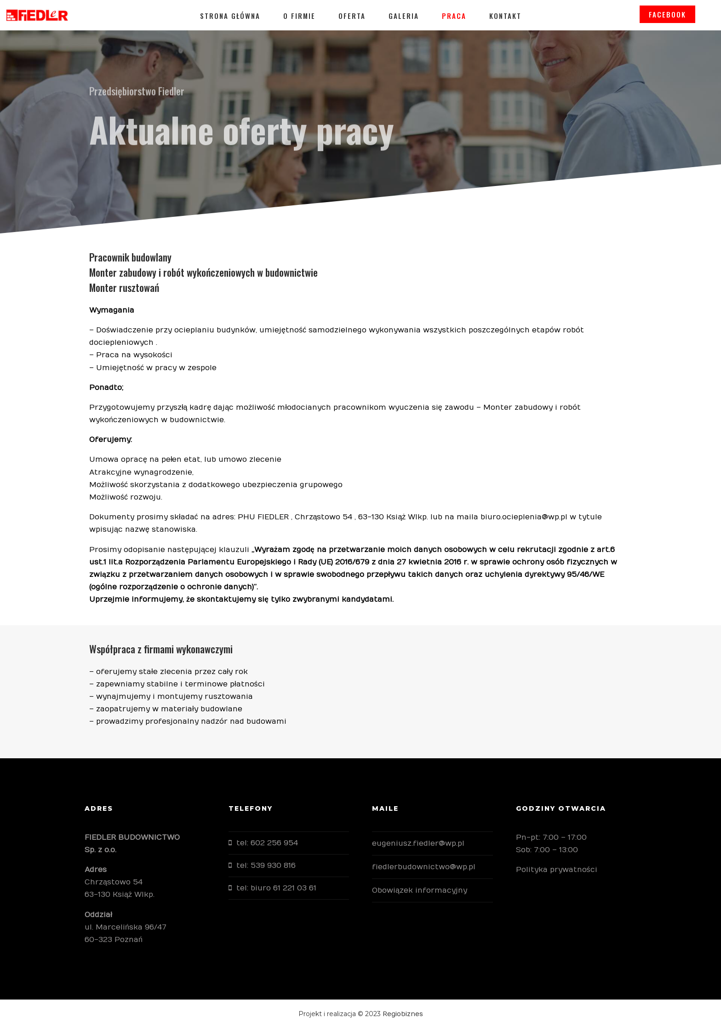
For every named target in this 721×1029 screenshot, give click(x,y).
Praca (454, 16)
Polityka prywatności (556, 870)
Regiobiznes (403, 1014)
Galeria (404, 16)
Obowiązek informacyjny (419, 890)
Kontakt (505, 16)
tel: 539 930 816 (266, 865)
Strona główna (230, 16)
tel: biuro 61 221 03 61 (276, 888)
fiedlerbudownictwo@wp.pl (423, 867)
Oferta (352, 16)
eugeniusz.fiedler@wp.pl (418, 843)
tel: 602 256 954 (267, 843)
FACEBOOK (679, 16)
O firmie (299, 16)
